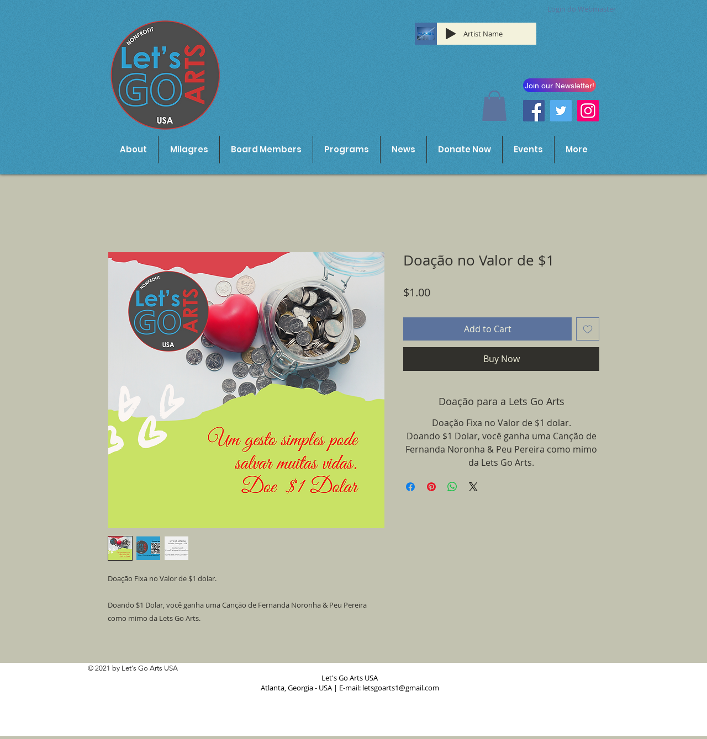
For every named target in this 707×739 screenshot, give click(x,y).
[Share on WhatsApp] (452, 486)
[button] (494, 106)
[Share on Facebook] (410, 486)
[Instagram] (588, 110)
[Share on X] (473, 486)
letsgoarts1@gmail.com (400, 688)
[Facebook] (534, 110)
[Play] (451, 33)
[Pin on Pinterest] (431, 486)
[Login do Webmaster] (581, 9)
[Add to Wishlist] (587, 329)
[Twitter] (561, 110)
